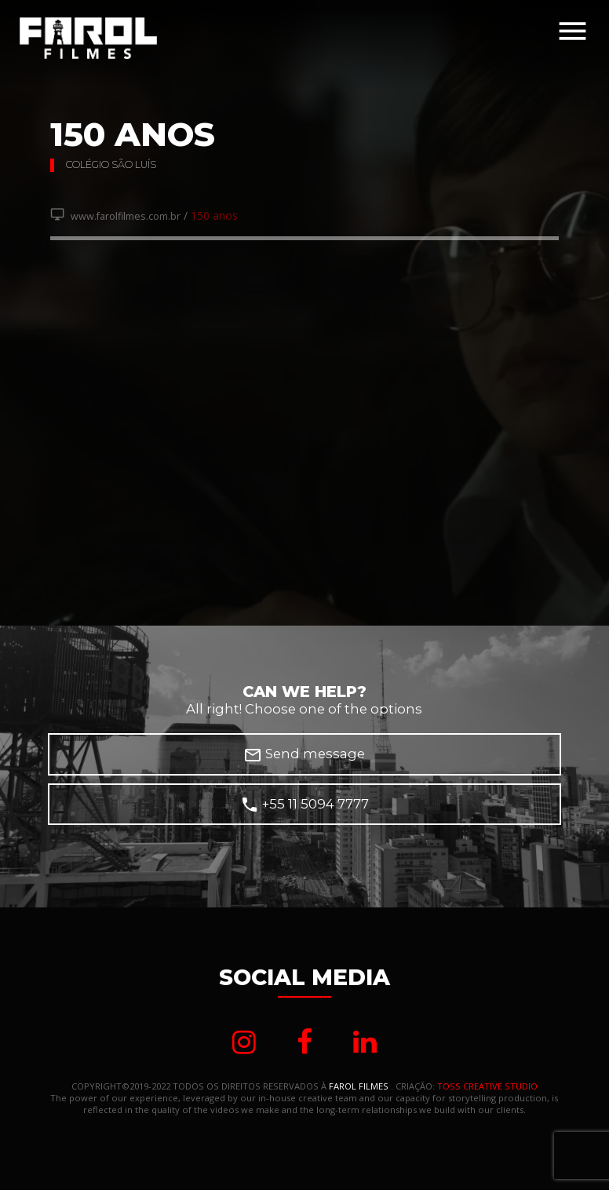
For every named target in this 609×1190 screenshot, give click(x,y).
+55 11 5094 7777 (304, 804)
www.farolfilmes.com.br (115, 216)
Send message (304, 755)
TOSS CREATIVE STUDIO (487, 1086)
